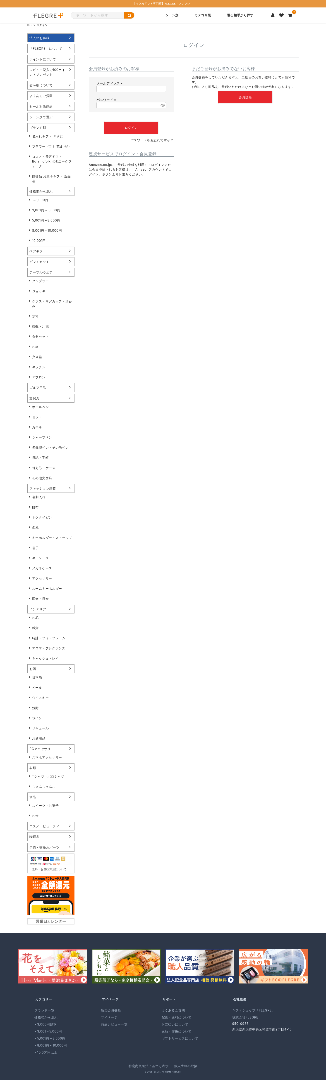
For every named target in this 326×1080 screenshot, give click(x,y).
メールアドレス (110, 83)
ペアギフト (37, 251)
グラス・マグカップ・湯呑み (52, 303)
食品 (32, 797)
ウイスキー (40, 698)
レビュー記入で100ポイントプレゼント (47, 72)
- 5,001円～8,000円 (49, 1038)
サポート (169, 999)
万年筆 (37, 427)
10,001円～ (40, 241)
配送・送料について (177, 1017)
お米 (35, 816)
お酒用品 (39, 738)
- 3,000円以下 (45, 1024)
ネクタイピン (42, 517)
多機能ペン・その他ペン (50, 447)
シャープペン (42, 437)
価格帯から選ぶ (41, 191)
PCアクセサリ (40, 749)
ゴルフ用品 (37, 387)
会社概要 (240, 999)
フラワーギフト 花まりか (51, 146)
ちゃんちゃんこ (43, 786)
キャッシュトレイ (45, 658)
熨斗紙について (41, 85)
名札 (35, 527)
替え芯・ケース (43, 468)
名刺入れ (39, 497)
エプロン (39, 377)
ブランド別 (37, 128)
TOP (29, 25)
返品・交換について (177, 1031)
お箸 (35, 347)
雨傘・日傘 (40, 599)
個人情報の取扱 (185, 1066)
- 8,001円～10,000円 (50, 1045)
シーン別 (172, 15)
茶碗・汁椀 (40, 326)
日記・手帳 (40, 458)
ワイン (37, 718)
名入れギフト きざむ (47, 136)
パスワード (106, 100)
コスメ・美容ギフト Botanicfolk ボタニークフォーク (52, 161)
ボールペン (40, 407)
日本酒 (37, 677)
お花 (35, 618)
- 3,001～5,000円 (48, 1031)
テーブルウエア (41, 272)
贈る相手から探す (240, 15)
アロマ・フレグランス (48, 648)
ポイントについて (42, 59)
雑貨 (35, 628)
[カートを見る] (290, 15)
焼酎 (35, 708)
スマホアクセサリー (47, 757)
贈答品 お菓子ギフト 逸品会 (51, 178)
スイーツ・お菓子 (45, 805)
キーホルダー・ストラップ (52, 538)
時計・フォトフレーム (48, 638)
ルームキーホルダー (47, 588)
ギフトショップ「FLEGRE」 (253, 1010)
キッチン (39, 367)
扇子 (35, 548)
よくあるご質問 (41, 96)
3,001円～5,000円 (46, 210)
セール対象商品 (41, 106)
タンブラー (40, 281)
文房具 (34, 398)
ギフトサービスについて (180, 1038)
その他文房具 (42, 478)
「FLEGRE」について (45, 48)
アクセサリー (42, 578)
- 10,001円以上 (45, 1052)
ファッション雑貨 (42, 488)
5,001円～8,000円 (46, 220)
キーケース (40, 558)
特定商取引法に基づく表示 (148, 1066)
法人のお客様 (39, 38)
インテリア (37, 609)
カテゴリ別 (202, 15)
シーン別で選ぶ (41, 117)
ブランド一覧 (44, 1010)
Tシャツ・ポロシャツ (48, 776)
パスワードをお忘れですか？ (152, 140)
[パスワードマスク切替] (162, 105)
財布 (35, 507)
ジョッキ (39, 291)
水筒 (35, 316)
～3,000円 (40, 200)
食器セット (40, 336)
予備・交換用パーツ (44, 847)
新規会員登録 (111, 1010)
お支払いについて (175, 1024)
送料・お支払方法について (49, 869)
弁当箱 (37, 357)
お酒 (32, 669)
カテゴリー (43, 999)
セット (37, 417)
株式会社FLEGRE (245, 1017)
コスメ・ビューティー (46, 826)
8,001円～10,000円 (47, 230)
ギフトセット (39, 262)
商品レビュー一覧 (114, 1024)
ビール (37, 687)
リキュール (40, 728)
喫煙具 (34, 837)
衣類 (32, 768)
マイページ (110, 999)
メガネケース (42, 568)
